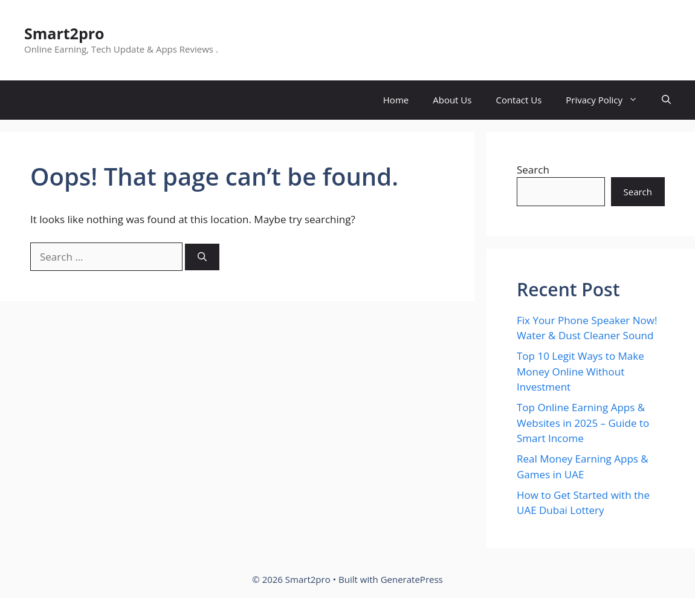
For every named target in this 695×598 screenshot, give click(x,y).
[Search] (202, 257)
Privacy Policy (608, 100)
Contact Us (518, 100)
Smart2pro (64, 33)
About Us (452, 100)
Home (396, 100)
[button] (666, 100)
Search (533, 170)
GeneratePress (412, 579)
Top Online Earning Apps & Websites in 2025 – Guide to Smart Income (583, 422)
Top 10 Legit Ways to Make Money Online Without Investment (580, 371)
